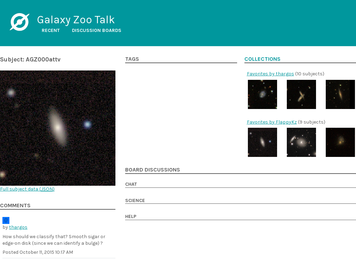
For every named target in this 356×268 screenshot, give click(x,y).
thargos (18, 227)
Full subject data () (27, 189)
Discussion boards (96, 30)
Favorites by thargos (270, 74)
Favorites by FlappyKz (272, 122)
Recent (51, 30)
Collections (262, 59)
